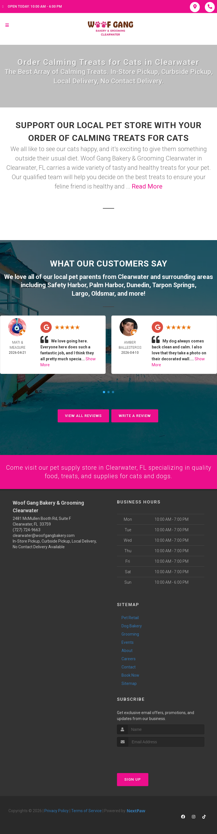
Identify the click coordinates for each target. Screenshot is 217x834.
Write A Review (135, 415)
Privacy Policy (56, 810)
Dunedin (138, 284)
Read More (147, 186)
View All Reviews (83, 415)
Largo (80, 292)
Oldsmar (102, 292)
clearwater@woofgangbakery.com (44, 535)
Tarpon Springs (173, 284)
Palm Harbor (106, 284)
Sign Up (132, 779)
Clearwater (133, 276)
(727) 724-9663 (26, 529)
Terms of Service (86, 810)
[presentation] (147, 757)
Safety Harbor (66, 284)
